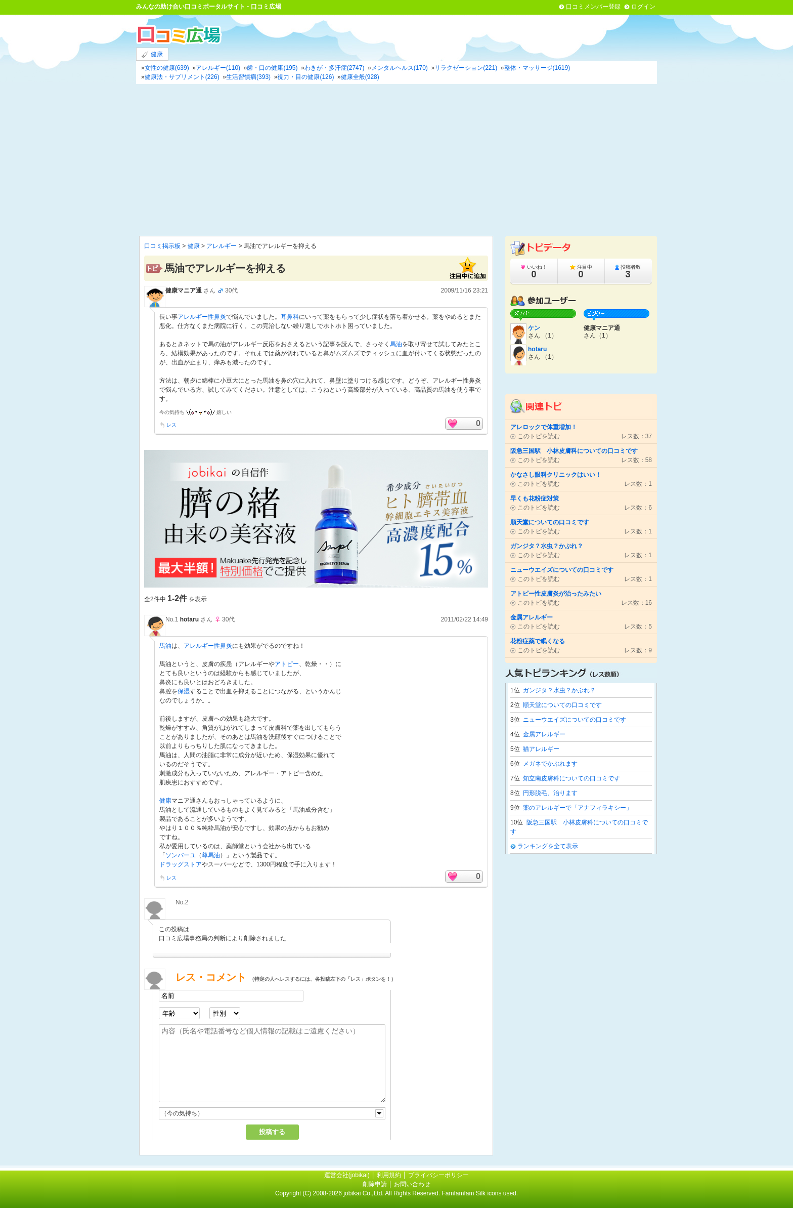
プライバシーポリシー (438, 1175)
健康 (152, 54)
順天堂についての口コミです (562, 705)
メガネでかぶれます (550, 763)
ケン (534, 327)
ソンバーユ (180, 855)
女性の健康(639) (167, 67)
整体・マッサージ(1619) (537, 67)
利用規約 (389, 1175)
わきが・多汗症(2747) (334, 67)
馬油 (396, 344)
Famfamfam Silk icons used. (480, 1193)
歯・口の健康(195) (272, 67)
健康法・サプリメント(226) (182, 76)
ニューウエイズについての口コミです (574, 719)
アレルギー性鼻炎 (202, 316)
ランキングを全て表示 (547, 846)
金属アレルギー (544, 734)
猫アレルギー (541, 749)
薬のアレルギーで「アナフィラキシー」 (577, 807)
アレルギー (221, 245)
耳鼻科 (290, 316)
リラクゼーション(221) (465, 67)
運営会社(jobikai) (347, 1175)
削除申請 (375, 1184)
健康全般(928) (360, 76)
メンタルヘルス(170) (399, 67)
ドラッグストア (180, 864)
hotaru (189, 619)
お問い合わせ (412, 1184)
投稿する (272, 1132)
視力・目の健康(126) (305, 76)
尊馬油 (211, 855)
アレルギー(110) (218, 67)
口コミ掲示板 (162, 245)
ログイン (643, 6)
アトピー (287, 664)
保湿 (184, 691)
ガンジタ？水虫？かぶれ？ (559, 690)
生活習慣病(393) (248, 76)
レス (171, 425)
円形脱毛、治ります (550, 793)
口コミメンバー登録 (593, 6)
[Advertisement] (396, 160)
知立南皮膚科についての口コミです (571, 778)
